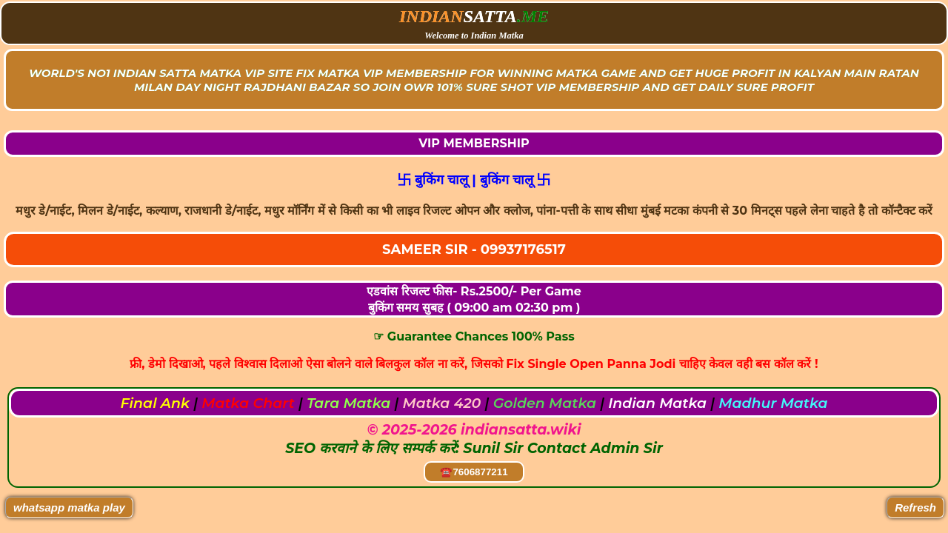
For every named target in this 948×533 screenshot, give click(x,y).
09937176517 (523, 249)
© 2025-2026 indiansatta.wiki (474, 429)
